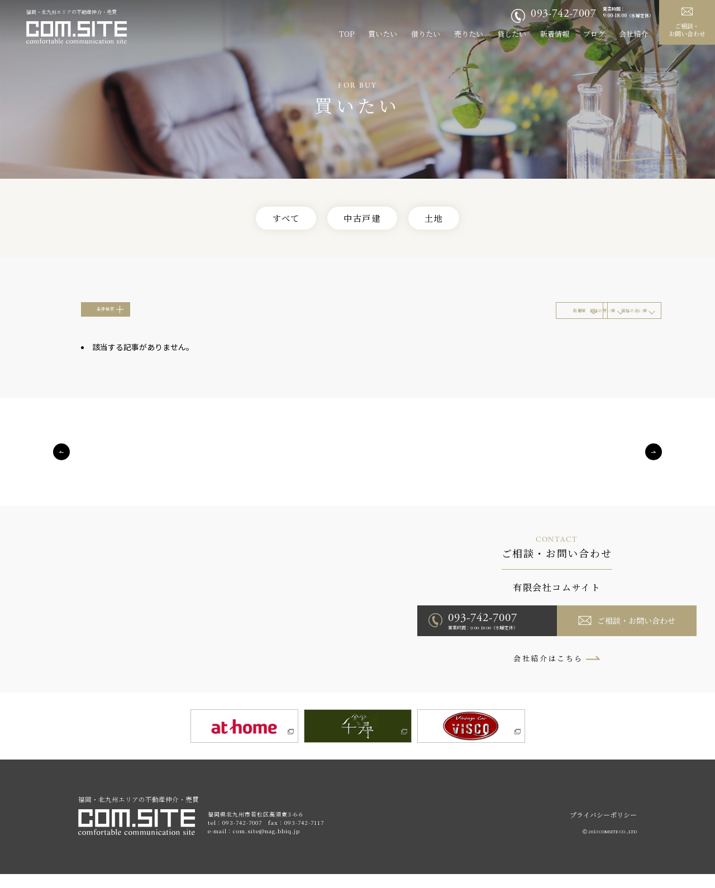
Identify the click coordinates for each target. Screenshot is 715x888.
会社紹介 (633, 33)
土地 (444, 219)
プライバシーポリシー (603, 828)
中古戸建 (363, 219)
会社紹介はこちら (548, 668)
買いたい (382, 33)
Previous (61, 462)
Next (653, 462)
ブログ (594, 33)
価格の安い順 (490, 317)
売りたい (468, 33)
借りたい (425, 33)
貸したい (511, 33)
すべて (276, 219)
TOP (346, 33)
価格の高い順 (587, 317)
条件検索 (127, 317)
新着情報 (554, 33)
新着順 (392, 317)
